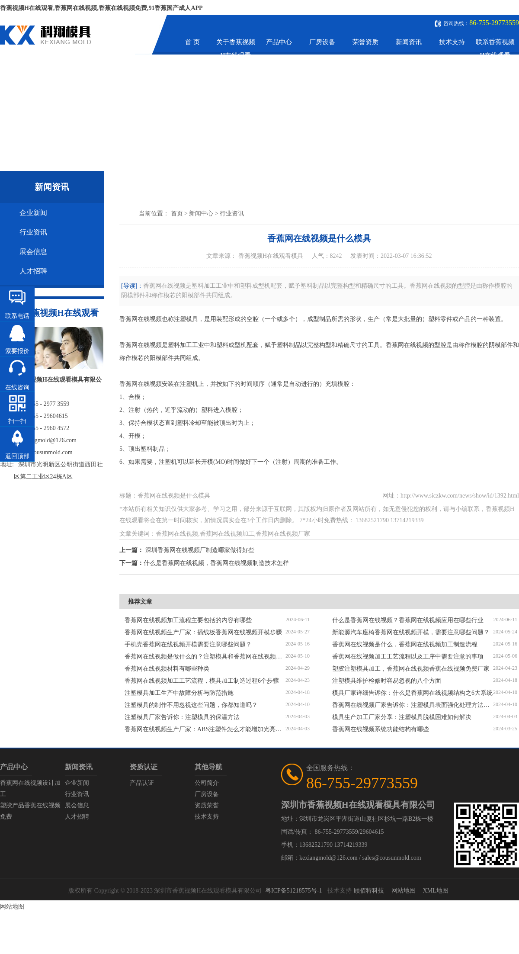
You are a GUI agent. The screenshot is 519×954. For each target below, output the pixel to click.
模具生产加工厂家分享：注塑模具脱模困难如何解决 (401, 717)
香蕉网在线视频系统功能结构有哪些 (380, 729)
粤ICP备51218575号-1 (293, 890)
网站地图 (403, 890)
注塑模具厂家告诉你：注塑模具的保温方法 (182, 717)
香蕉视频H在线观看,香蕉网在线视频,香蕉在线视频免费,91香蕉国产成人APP (101, 8)
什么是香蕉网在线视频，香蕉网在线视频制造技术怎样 (216, 563)
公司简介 (207, 783)
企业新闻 (33, 212)
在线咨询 (17, 387)
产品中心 (279, 42)
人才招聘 (33, 271)
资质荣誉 (207, 805)
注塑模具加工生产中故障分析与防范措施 (179, 693)
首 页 (192, 42)
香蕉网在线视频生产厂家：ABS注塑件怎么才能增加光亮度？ (205, 729)
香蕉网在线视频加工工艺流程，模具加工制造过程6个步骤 (202, 681)
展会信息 (33, 251)
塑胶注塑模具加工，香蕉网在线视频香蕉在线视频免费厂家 (411, 668)
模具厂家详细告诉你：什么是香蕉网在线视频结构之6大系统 (412, 693)
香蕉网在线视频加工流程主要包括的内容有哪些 (188, 620)
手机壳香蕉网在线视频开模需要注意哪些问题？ (188, 644)
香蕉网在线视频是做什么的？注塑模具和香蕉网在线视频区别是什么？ (205, 656)
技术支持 (452, 42)
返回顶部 (17, 456)
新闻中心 (201, 213)
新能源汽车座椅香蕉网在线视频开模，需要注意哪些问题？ (411, 632)
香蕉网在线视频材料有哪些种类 (167, 668)
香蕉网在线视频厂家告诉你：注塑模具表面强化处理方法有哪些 (412, 705)
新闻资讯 (409, 42)
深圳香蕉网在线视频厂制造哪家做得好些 (199, 550)
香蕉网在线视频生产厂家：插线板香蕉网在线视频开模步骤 (203, 632)
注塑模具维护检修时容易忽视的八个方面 (386, 681)
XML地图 (436, 890)
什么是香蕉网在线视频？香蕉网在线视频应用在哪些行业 (408, 620)
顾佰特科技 (369, 890)
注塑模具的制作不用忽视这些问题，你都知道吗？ (191, 705)
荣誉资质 (365, 42)
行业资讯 (33, 232)
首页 (177, 213)
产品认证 (142, 783)
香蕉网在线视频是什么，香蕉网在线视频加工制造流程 (404, 644)
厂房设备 (322, 42)
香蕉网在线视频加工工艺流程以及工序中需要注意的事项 (408, 656)
